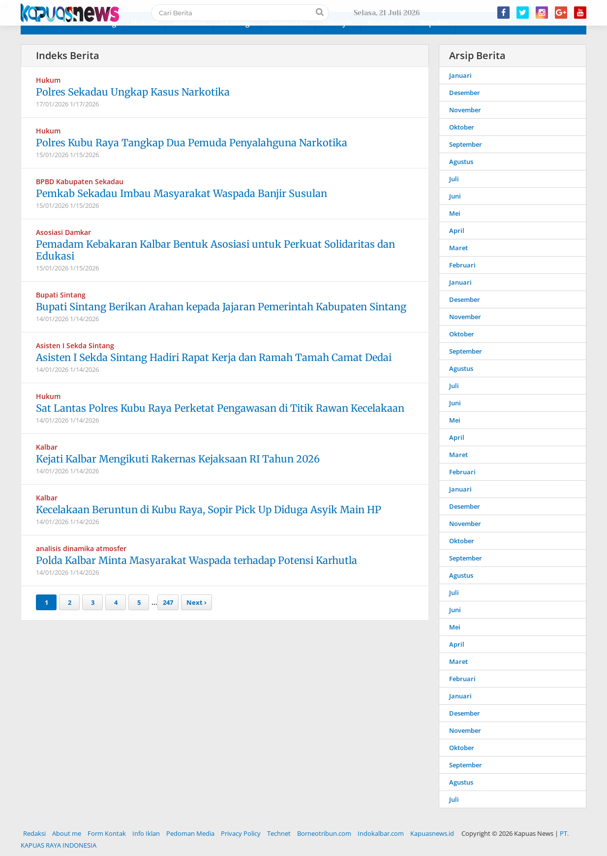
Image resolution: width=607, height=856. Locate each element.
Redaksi (34, 833)
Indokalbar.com (381, 833)
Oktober (461, 127)
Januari (460, 75)
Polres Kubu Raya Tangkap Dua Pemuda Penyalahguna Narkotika (191, 142)
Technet (279, 833)
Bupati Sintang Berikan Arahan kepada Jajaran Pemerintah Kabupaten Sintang (221, 306)
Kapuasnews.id (432, 833)
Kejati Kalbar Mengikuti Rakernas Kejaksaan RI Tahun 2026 (178, 459)
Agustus (461, 161)
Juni (455, 196)
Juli (454, 178)
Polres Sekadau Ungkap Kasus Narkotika (133, 92)
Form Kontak (107, 833)
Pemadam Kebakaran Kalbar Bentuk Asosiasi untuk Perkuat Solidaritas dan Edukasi (215, 250)
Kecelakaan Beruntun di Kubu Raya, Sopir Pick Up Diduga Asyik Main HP (208, 509)
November (465, 109)
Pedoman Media (190, 833)
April (456, 230)
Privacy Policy (241, 833)
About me (66, 833)
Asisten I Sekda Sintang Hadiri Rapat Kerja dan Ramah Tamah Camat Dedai (214, 357)
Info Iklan (146, 833)
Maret (458, 247)
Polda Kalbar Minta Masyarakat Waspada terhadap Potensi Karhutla (196, 560)
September (465, 144)
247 (168, 602)
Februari (462, 265)
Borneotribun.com (324, 833)
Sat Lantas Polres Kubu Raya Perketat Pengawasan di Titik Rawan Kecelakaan (220, 408)
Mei (454, 213)
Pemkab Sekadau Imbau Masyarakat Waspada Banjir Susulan (181, 193)
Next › (196, 602)
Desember (464, 92)
